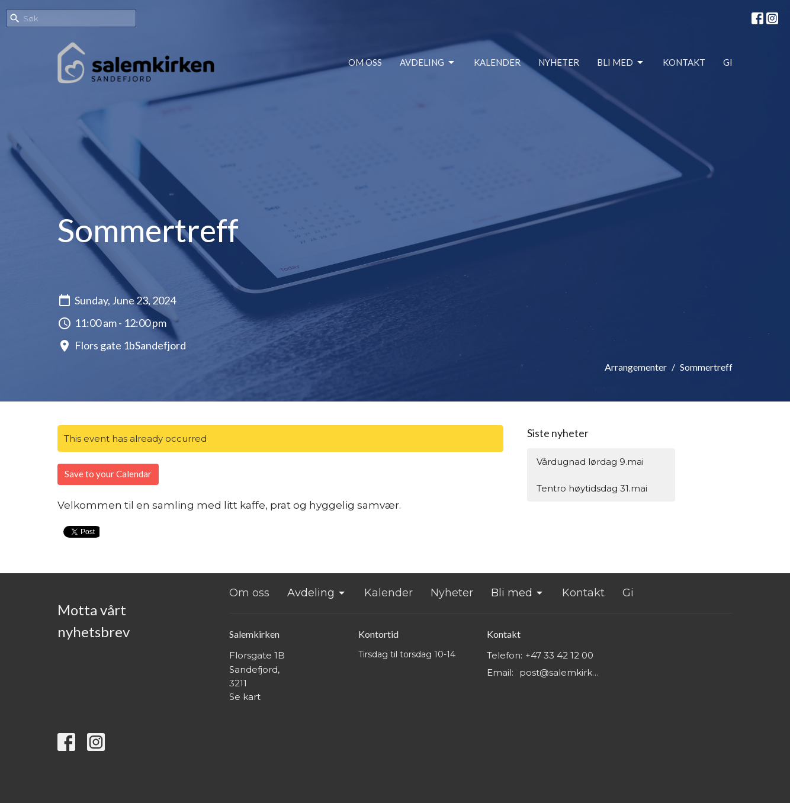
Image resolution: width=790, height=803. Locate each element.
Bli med (621, 63)
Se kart (245, 696)
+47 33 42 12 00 (559, 655)
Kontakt (684, 62)
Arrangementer (636, 366)
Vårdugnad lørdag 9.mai (590, 461)
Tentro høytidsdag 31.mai (592, 488)
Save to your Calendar (108, 473)
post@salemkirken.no (561, 672)
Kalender (497, 62)
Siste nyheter (558, 432)
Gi (728, 62)
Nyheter (558, 62)
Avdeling (428, 63)
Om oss (365, 62)
